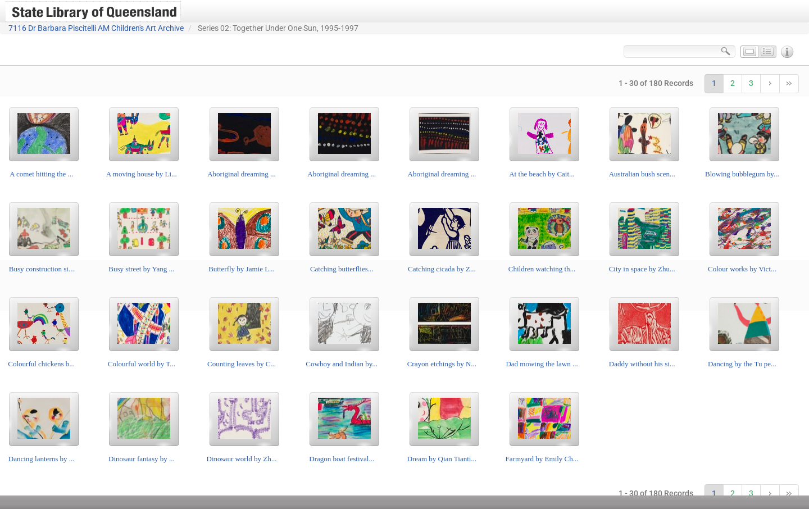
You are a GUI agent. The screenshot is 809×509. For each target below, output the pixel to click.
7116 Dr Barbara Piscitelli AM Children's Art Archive (96, 28)
